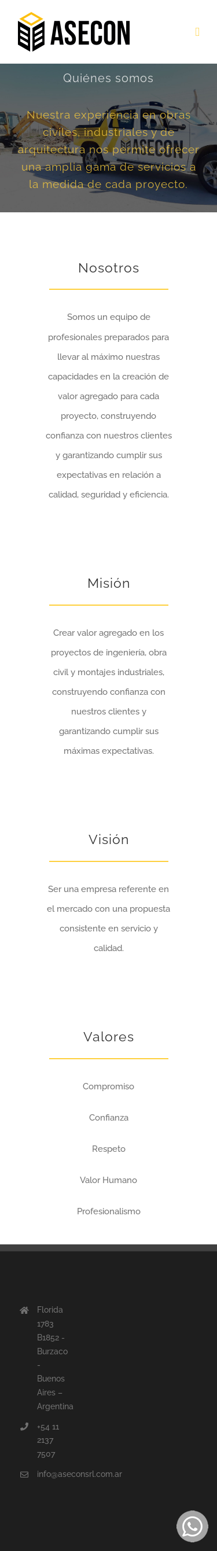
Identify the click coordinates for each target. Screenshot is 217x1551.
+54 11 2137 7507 (48, 1440)
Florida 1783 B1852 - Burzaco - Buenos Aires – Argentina (52, 1358)
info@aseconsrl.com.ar (52, 1474)
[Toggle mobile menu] (197, 32)
